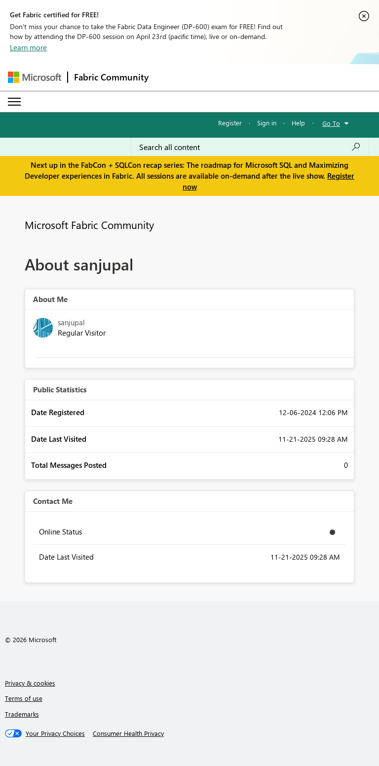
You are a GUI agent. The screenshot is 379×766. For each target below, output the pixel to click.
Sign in (266, 122)
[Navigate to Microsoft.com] (34, 77)
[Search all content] (250, 147)
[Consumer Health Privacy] (128, 733)
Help (298, 122)
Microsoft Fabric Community (89, 224)
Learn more (28, 47)
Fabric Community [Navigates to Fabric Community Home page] (111, 77)
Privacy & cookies (30, 683)
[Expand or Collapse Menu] (14, 101)
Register (230, 122)
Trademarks (22, 714)
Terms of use (23, 698)
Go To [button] (331, 123)
